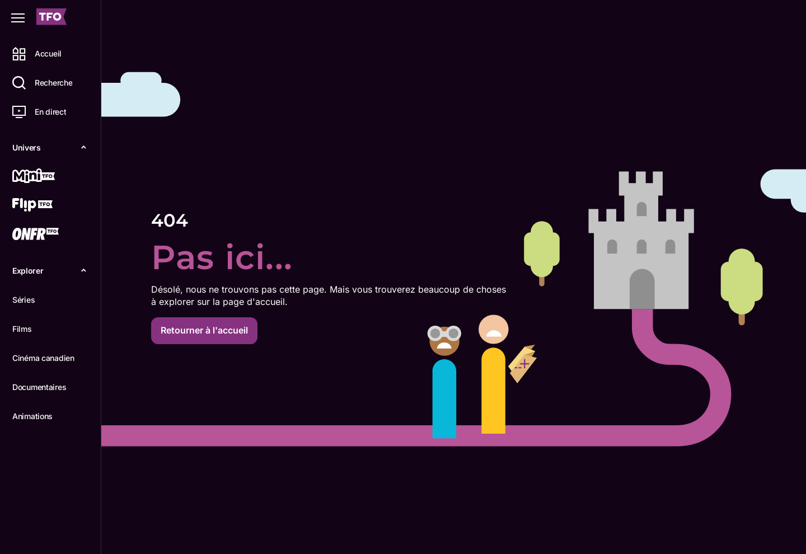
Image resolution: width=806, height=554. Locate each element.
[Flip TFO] (48, 206)
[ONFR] (48, 235)
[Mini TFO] (48, 177)
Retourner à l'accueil (204, 330)
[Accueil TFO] (51, 18)
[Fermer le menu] (18, 18)
